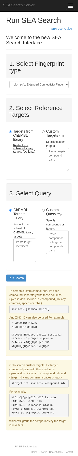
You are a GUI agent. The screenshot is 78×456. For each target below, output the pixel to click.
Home (34, 452)
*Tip (61, 135)
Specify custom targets (57, 150)
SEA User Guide (61, 28)
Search (43, 452)
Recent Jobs (56, 452)
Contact (69, 452)
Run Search (16, 278)
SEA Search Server (19, 5)
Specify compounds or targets (57, 231)
